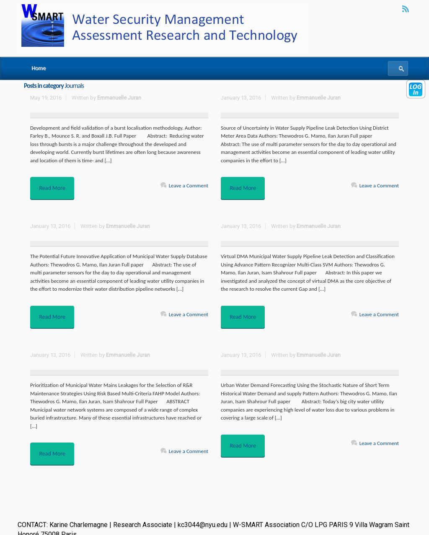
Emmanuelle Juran (119, 98)
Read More (54, 185)
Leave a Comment (188, 185)
